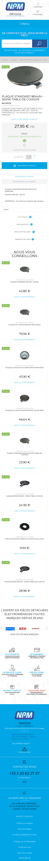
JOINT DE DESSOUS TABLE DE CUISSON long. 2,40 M (24, 539)
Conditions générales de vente (24, 835)
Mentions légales (24, 829)
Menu (24, 23)
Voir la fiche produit (24, 297)
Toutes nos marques (24, 823)
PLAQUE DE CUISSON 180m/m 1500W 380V (24, 325)
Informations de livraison (24, 181)
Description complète (24, 176)
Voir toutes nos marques (24, 634)
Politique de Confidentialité (24, 841)
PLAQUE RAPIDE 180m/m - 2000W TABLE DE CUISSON (24, 582)
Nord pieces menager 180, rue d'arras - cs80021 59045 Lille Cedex (24, 736)
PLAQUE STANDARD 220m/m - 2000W (24, 282)
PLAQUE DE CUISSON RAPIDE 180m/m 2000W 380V (24, 410)
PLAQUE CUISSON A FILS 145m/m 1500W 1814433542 (24, 367)
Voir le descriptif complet (24, 119)
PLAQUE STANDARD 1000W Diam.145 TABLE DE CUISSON (24, 454)
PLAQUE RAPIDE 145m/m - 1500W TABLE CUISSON (24, 496)
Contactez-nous (24, 847)
